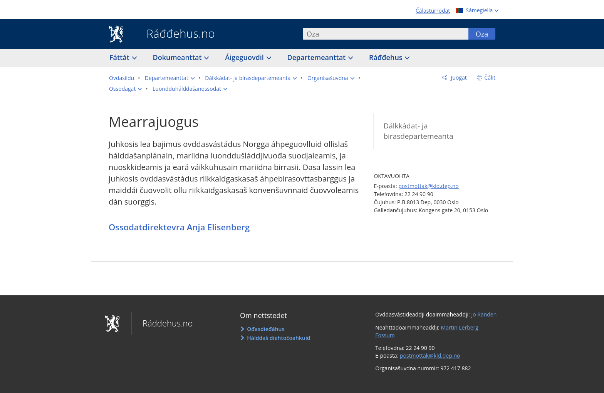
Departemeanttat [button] (317, 57)
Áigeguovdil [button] (245, 57)
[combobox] (385, 34)
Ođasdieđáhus (265, 329)
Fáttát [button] (120, 57)
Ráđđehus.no (175, 34)
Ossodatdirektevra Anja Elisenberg (179, 227)
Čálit (489, 77)
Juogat (458, 77)
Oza (482, 33)
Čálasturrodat (433, 10)
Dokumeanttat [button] (178, 57)
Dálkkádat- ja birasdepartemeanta (418, 131)
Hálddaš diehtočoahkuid (278, 337)
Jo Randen (484, 314)
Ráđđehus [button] (386, 57)
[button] (170, 78)
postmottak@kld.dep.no (428, 186)
